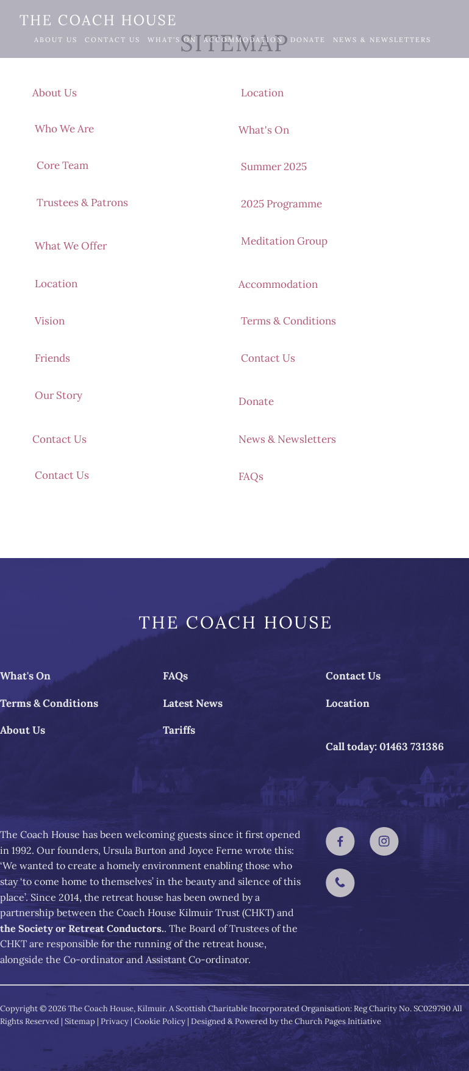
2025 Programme (281, 203)
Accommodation (243, 39)
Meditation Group (284, 241)
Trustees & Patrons (82, 202)
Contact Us (112, 39)
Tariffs (179, 730)
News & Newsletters (382, 39)
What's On (172, 39)
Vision (50, 321)
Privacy (115, 1021)
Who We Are (64, 128)
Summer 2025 (274, 166)
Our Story (58, 395)
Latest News (193, 703)
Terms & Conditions (288, 321)
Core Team (62, 165)
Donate (308, 39)
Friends (52, 358)
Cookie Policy (159, 1021)
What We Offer (71, 246)
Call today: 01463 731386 (385, 746)
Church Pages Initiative (338, 1021)
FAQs (45, 76)
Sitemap (80, 1021)
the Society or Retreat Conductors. (82, 928)
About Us (55, 39)
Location (56, 283)
